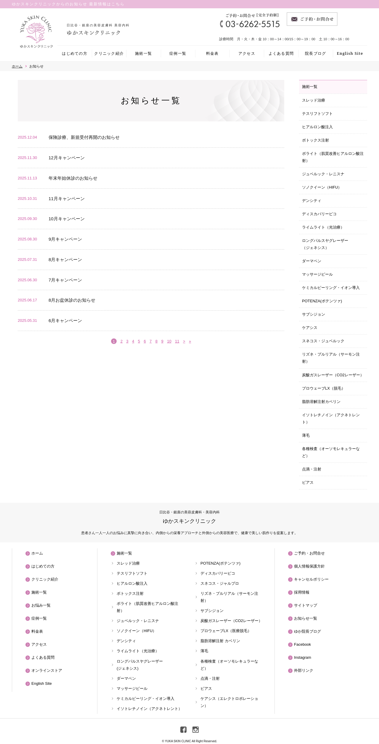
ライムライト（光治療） (323, 227)
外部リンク (303, 670)
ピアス (308, 482)
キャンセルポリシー (311, 579)
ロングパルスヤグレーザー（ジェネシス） (325, 244)
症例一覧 (177, 53)
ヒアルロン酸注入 (317, 127)
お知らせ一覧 (305, 618)
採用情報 (301, 592)
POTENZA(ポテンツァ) (322, 301)
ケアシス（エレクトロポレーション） (229, 702)
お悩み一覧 (41, 605)
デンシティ (311, 200)
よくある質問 (281, 53)
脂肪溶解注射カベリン (321, 401)
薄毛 (306, 435)
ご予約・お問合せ (309, 553)
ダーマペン (311, 261)
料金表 (212, 53)
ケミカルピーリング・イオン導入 (331, 287)
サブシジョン (313, 314)
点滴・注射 (311, 469)
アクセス (246, 53)
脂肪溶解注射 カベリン (220, 641)
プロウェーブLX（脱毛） (323, 388)
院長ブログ (315, 53)
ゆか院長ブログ (307, 631)
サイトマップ (305, 605)
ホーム (37, 553)
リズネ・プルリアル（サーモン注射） (331, 358)
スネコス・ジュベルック (323, 341)
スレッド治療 (313, 100)
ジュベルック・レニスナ (323, 174)
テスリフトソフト (317, 113)
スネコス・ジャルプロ (219, 583)
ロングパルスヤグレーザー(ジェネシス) (140, 665)
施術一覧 (143, 53)
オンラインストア (46, 670)
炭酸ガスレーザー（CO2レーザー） (333, 375)
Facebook (302, 644)
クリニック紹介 (109, 53)
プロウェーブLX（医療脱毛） (225, 631)
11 (177, 341)
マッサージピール (317, 274)
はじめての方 (74, 53)
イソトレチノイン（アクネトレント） (331, 418)
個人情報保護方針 (309, 566)
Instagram (302, 657)
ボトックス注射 (315, 140)
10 (169, 341)
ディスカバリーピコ (319, 214)
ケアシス (309, 327)
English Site (350, 53)
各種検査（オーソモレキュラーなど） (331, 452)
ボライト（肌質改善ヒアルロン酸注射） (333, 157)
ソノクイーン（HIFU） (322, 187)
